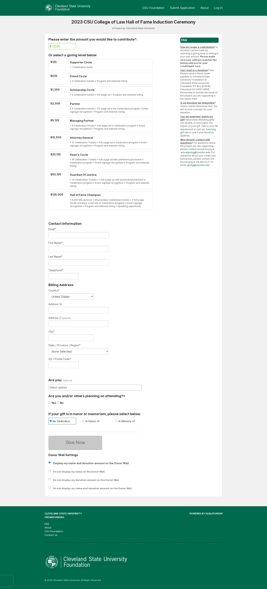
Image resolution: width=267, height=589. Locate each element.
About (204, 8)
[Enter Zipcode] (63, 365)
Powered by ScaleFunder (205, 513)
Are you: (55, 380)
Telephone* (55, 270)
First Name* (55, 242)
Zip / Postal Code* (59, 359)
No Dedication (60, 421)
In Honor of (91, 421)
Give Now (75, 442)
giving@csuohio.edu (198, 165)
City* (51, 331)
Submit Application (183, 8)
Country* (53, 290)
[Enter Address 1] (78, 310)
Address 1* (55, 304)
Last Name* (55, 256)
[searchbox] (95, 387)
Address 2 (54, 317)
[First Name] (78, 249)
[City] (71, 337)
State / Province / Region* (64, 345)
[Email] (78, 235)
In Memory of (125, 421)
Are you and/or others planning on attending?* (86, 396)
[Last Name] (78, 262)
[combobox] (95, 388)
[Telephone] (63, 276)
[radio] (62, 421)
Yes (52, 402)
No (60, 402)
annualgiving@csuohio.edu (195, 152)
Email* (52, 229)
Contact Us (50, 534)
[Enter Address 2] (78, 324)
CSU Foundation (153, 8)
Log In (218, 8)
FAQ (46, 523)
